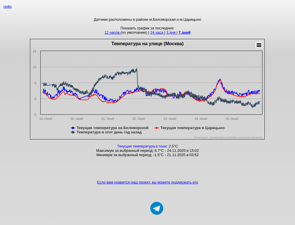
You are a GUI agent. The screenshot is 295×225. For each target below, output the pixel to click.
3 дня (171, 32)
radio (7, 6)
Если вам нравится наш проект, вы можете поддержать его (147, 182)
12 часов (113, 32)
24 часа (157, 32)
